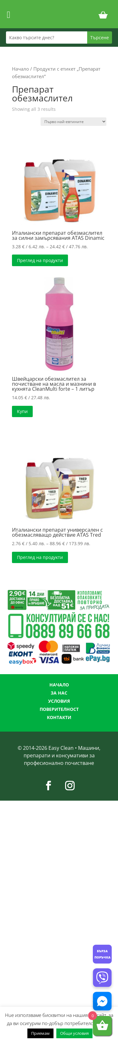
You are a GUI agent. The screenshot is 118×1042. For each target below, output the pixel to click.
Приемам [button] (40, 1033)
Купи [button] (22, 411)
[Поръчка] (73, 121)
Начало (20, 69)
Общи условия (74, 1033)
